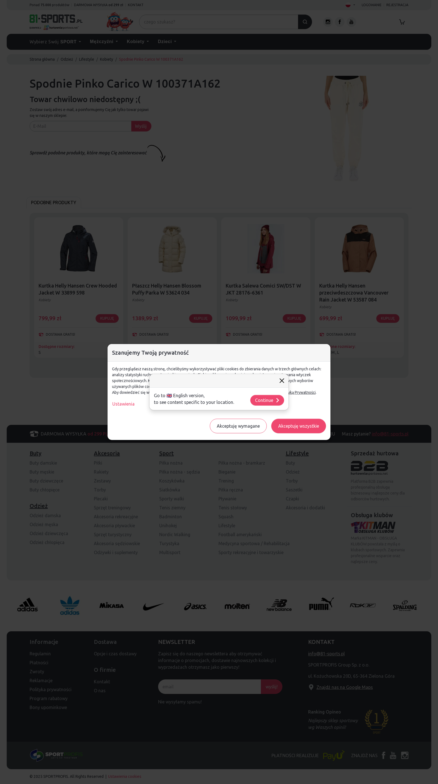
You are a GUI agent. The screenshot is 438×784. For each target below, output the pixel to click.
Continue (267, 400)
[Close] (281, 380)
